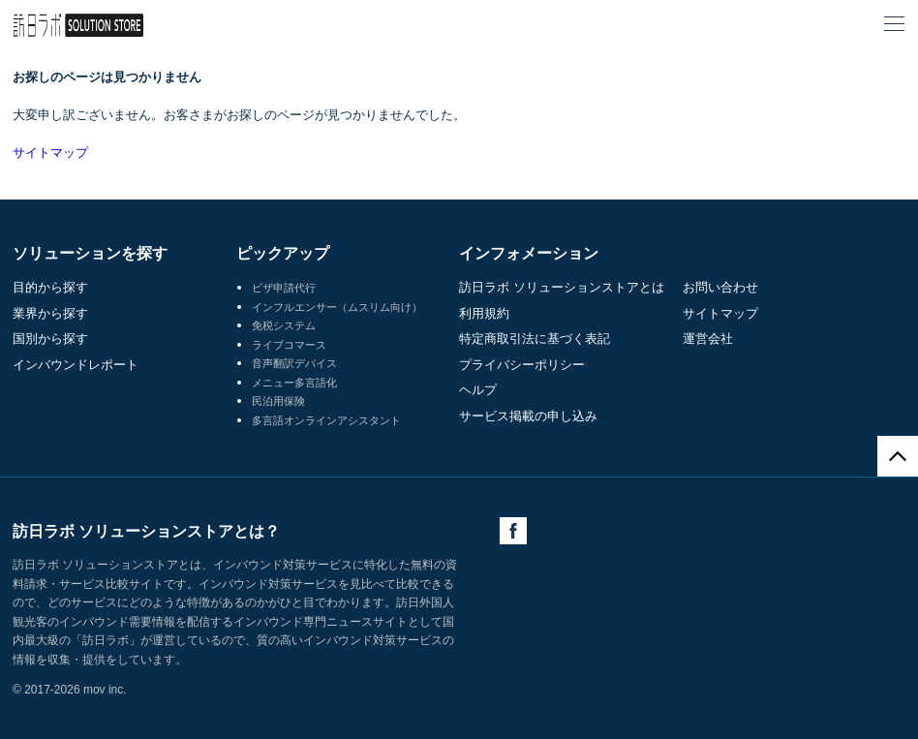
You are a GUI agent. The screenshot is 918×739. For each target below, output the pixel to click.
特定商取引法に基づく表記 (534, 338)
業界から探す (50, 313)
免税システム (284, 325)
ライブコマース (289, 345)
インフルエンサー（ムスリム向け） (337, 307)
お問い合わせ (720, 287)
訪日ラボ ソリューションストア (78, 25)
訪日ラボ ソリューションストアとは (561, 287)
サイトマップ (50, 152)
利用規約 (484, 313)
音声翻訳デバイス (294, 363)
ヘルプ (478, 390)
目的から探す (50, 287)
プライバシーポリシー (522, 364)
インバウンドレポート (75, 364)
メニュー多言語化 (294, 382)
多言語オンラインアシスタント (326, 420)
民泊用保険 (278, 401)
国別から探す (50, 338)
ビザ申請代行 (284, 287)
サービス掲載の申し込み (528, 416)
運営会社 (708, 338)
